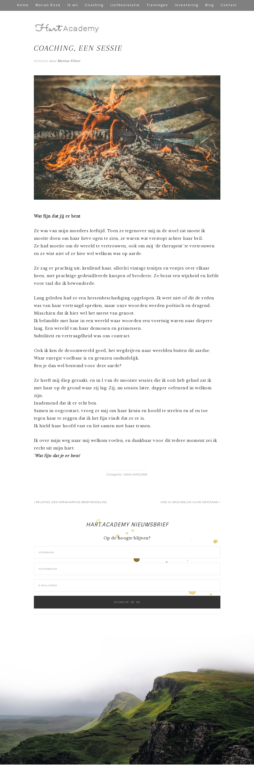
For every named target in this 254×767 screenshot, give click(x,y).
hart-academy (68, 24)
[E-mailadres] (127, 585)
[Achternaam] (127, 569)
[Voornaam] (127, 552)
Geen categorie (136, 474)
